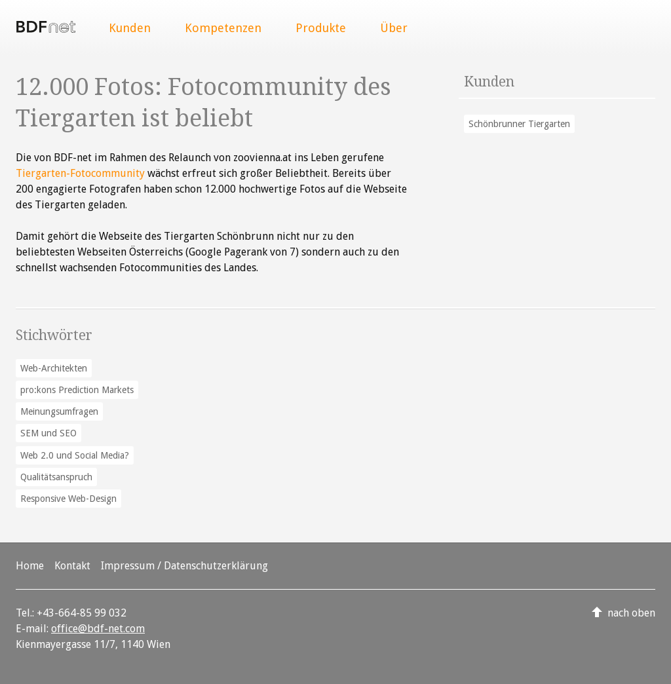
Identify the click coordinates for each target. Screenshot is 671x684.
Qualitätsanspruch (56, 477)
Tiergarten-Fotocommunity (80, 173)
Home (30, 566)
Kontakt (72, 566)
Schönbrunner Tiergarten (519, 124)
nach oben (631, 613)
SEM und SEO (48, 433)
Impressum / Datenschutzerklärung (184, 566)
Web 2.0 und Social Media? (74, 455)
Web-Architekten (53, 368)
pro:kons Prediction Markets (77, 390)
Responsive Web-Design (68, 498)
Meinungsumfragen (59, 411)
